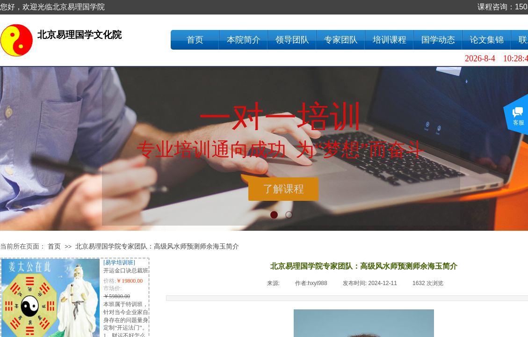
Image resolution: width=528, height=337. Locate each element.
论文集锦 (487, 39)
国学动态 (438, 39)
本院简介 (243, 39)
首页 (195, 39)
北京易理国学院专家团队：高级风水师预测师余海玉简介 (157, 246)
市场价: (112, 288)
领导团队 (292, 39)
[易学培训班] (119, 262)
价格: (109, 281)
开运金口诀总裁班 (125, 270)
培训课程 (389, 39)
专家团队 (341, 39)
